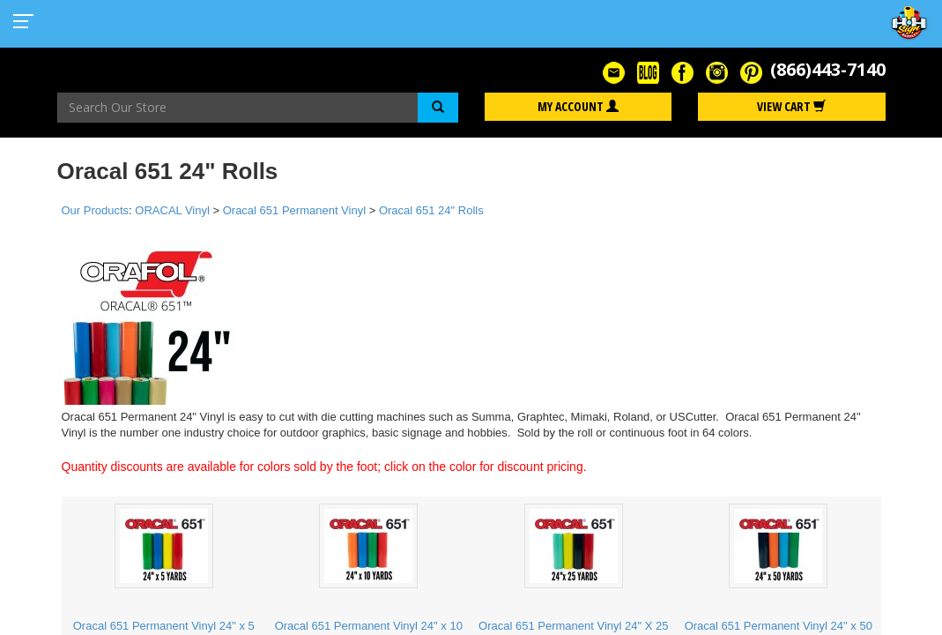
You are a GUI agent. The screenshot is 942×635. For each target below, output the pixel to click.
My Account (578, 106)
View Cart (791, 106)
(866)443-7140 (828, 69)
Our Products (96, 210)
